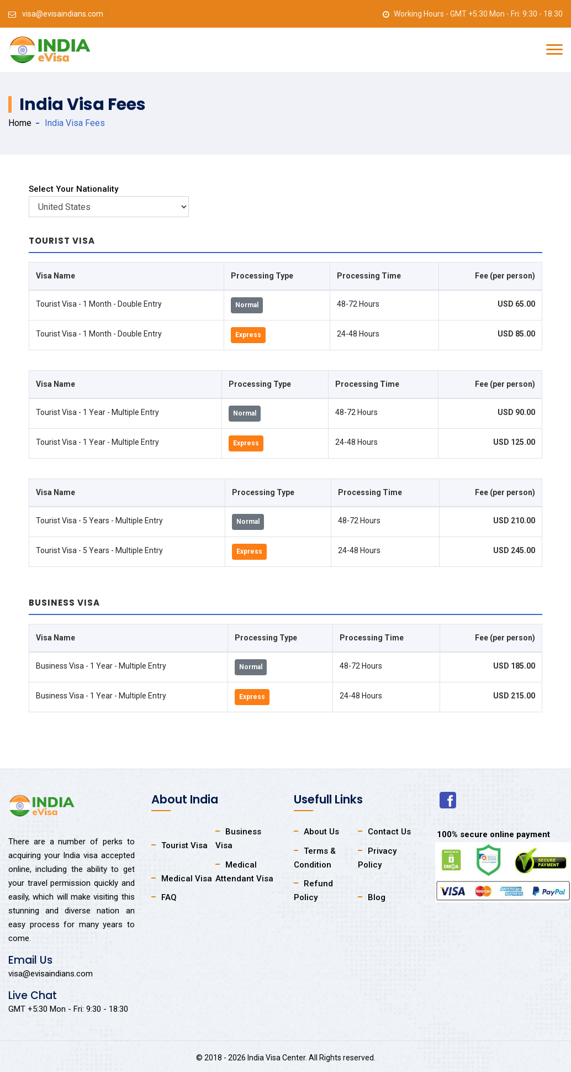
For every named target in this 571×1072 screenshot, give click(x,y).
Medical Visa (186, 879)
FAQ (169, 897)
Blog (376, 897)
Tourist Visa (184, 845)
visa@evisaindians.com (62, 13)
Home (19, 123)
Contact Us (389, 832)
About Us (321, 832)
